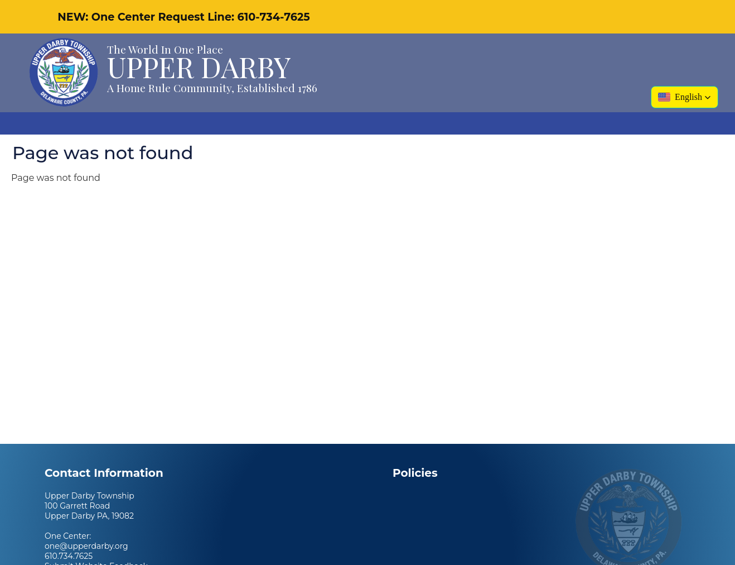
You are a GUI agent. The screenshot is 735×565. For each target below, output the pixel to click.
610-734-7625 (273, 16)
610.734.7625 (69, 556)
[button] (684, 97)
